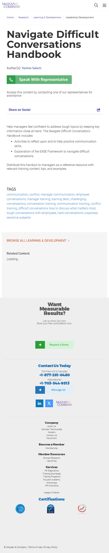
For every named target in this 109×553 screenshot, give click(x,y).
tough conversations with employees (31, 213)
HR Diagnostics (52, 470)
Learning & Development (47, 17)
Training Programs (51, 476)
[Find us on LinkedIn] (39, 403)
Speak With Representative (43, 79)
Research (23, 17)
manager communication (58, 194)
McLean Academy (51, 479)
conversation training (41, 204)
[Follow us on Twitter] (49, 403)
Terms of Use (35, 547)
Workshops (51, 482)
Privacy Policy (51, 547)
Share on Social (54, 110)
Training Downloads (52, 473)
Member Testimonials (51, 429)
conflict (34, 194)
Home (10, 17)
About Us (51, 426)
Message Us (58, 389)
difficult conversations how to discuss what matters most (57, 208)
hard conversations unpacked (77, 213)
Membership (52, 448)
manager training (38, 199)
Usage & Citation (51, 492)
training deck (60, 199)
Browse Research (51, 458)
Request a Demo (59, 344)
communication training (73, 204)
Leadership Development (80, 17)
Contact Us (51, 435)
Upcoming (51, 460)
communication (17, 194)
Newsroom (51, 438)
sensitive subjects (19, 217)
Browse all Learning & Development (36, 241)
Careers (51, 432)
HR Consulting (51, 485)
